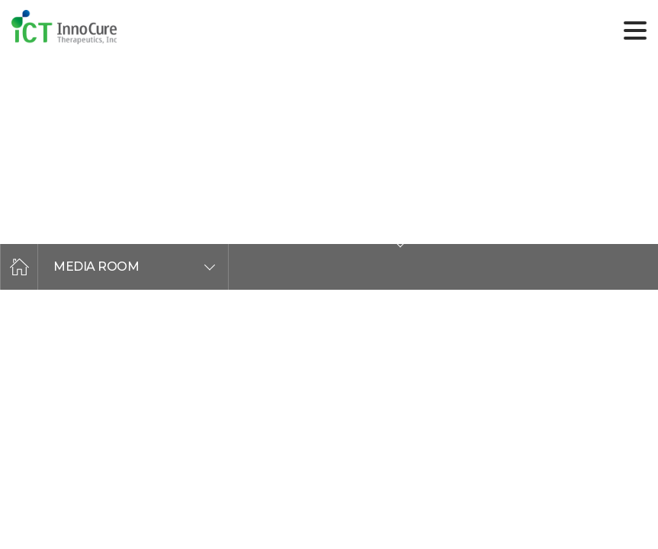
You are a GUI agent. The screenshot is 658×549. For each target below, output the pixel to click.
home (19, 267)
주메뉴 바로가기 (0, 0)
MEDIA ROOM (96, 266)
